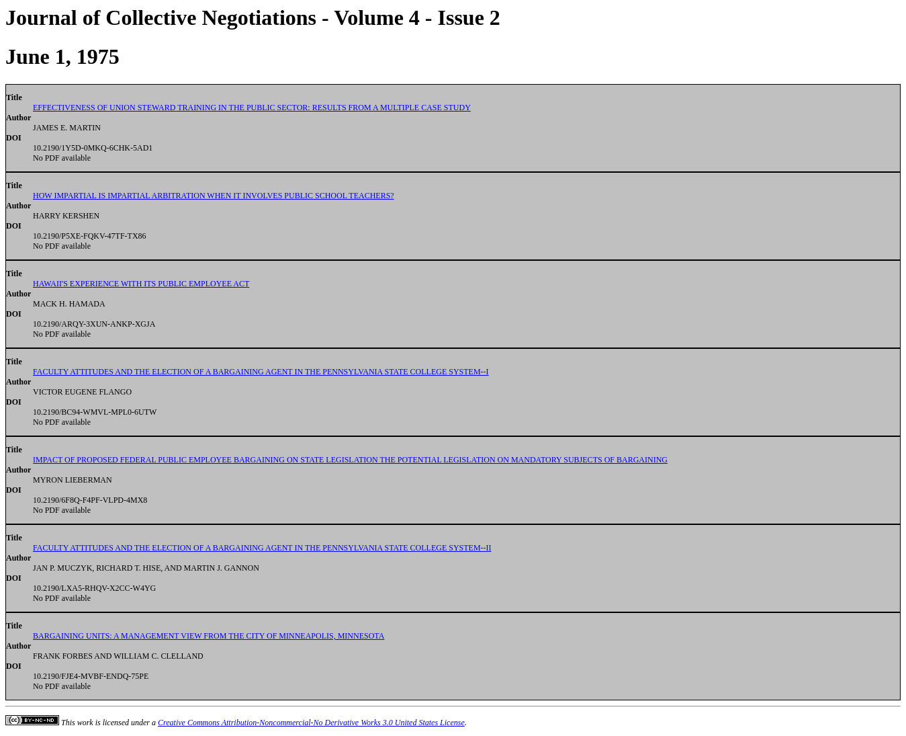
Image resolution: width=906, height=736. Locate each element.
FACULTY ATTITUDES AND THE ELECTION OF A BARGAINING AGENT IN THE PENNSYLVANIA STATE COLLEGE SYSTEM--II (262, 548)
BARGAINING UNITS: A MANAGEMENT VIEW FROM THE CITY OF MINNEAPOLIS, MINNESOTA (208, 636)
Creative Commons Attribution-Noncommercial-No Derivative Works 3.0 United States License (311, 722)
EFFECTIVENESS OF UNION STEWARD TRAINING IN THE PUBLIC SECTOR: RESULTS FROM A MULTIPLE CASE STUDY (252, 107)
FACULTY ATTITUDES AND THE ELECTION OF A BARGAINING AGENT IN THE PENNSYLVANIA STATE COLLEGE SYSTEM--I (261, 371)
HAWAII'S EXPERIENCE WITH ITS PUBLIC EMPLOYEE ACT (141, 283)
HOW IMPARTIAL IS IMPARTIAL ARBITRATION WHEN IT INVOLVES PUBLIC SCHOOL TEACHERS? (213, 195)
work (85, 722)
